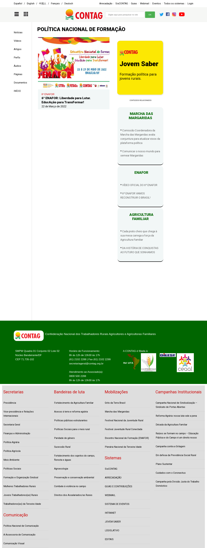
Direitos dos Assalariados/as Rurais (73, 495)
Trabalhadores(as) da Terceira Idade (22, 503)
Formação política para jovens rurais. (138, 76)
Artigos (17, 49)
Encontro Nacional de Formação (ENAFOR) (127, 438)
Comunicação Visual (13, 543)
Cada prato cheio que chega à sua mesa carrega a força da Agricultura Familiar (138, 235)
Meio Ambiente (11, 459)
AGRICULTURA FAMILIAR (140, 217)
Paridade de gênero (64, 438)
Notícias (18, 32)
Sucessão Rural (62, 446)
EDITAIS (109, 539)
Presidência (9, 402)
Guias (134, 3)
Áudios (17, 65)
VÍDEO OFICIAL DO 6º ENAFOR (139, 185)
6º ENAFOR (48, 94)
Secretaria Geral (11, 424)
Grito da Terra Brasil (115, 402)
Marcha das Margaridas (117, 411)
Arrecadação (105, 3)
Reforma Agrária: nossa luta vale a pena (176, 415)
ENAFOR (140, 172)
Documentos (20, 82)
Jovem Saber (139, 64)
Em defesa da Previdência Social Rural (176, 455)
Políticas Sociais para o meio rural (72, 429)
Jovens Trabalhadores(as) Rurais (20, 495)
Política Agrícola (11, 451)
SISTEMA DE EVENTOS (117, 504)
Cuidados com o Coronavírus (171, 472)
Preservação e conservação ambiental (74, 477)
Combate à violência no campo (70, 486)
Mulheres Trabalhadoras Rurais (19, 486)
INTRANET (110, 512)
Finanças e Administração (16, 433)
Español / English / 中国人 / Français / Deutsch (43, 3)
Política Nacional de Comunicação (21, 525)
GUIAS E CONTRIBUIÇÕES (118, 486)
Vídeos (17, 40)
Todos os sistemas (174, 3)
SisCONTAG (121, 3)
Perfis (17, 57)
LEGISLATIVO (112, 530)
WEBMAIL (110, 495)
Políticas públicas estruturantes (70, 420)
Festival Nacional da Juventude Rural (124, 420)
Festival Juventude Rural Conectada (123, 429)
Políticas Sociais (12, 468)
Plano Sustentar (164, 464)
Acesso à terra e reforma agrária (71, 411)
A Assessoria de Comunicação (19, 534)
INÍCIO (17, 91)
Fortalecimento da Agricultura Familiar (73, 402)
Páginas (18, 74)
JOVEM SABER (113, 521)
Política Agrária (11, 442)
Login (190, 3)
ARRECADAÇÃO (113, 477)
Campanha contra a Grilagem (170, 446)
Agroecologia (61, 468)
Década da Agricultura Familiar (171, 424)
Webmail (144, 3)
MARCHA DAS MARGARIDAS (140, 116)
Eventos (156, 3)
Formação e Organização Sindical (20, 477)
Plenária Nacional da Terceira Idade (123, 446)
